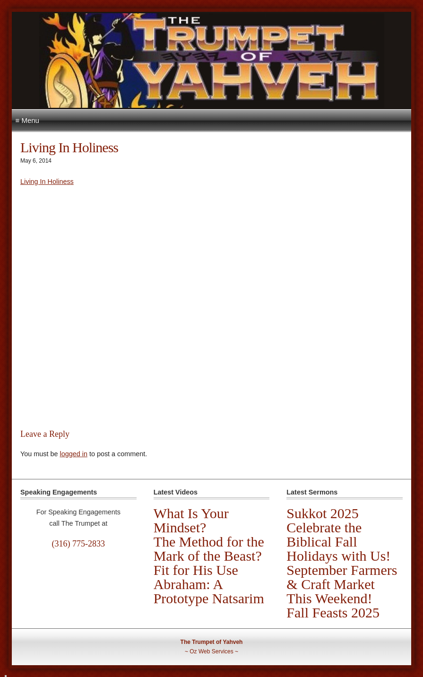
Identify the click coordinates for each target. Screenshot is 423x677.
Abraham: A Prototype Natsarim (209, 591)
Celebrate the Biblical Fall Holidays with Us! (338, 542)
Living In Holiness (47, 181)
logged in (73, 454)
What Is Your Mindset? (191, 520)
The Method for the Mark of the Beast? (209, 549)
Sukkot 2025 (322, 513)
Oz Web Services (211, 651)
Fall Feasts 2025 (333, 612)
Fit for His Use (196, 570)
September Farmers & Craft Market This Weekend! (341, 584)
